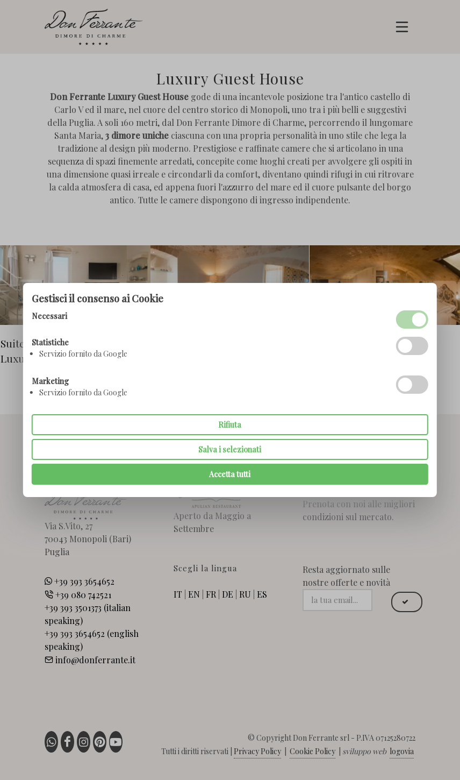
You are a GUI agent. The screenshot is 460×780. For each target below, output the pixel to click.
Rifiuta (229, 425)
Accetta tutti (229, 474)
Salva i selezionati (229, 449)
